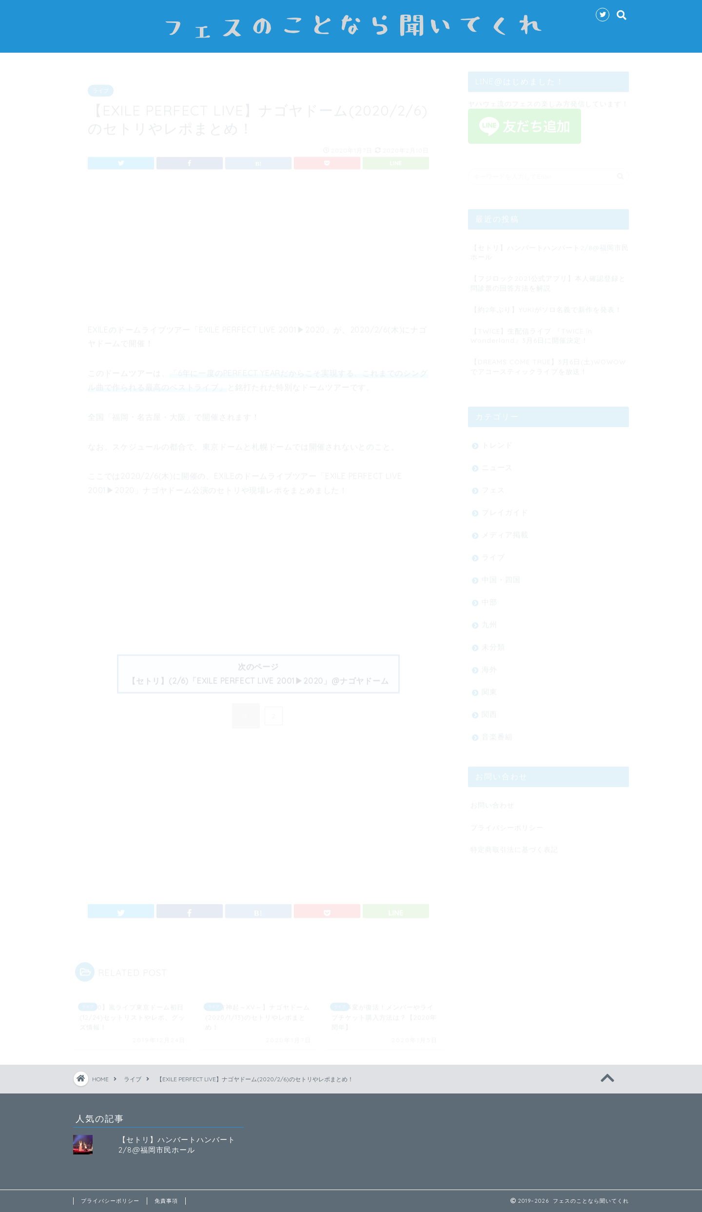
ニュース (497, 463)
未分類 (493, 642)
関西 (489, 710)
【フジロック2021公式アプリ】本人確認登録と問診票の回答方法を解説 (548, 278)
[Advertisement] (258, 250)
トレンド (497, 440)
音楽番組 (497, 732)
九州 (489, 620)
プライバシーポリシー (507, 823)
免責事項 (166, 1200)
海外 (489, 665)
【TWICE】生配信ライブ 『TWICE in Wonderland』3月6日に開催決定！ (531, 331)
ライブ (101, 86)
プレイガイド (505, 508)
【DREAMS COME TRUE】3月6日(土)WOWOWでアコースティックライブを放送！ (548, 362)
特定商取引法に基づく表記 (514, 845)
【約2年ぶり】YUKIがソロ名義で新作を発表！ (546, 305)
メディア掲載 (505, 530)
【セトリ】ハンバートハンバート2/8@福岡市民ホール (549, 248)
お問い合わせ (492, 800)
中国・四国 (501, 575)
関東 (489, 687)
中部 (489, 597)
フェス (493, 485)
